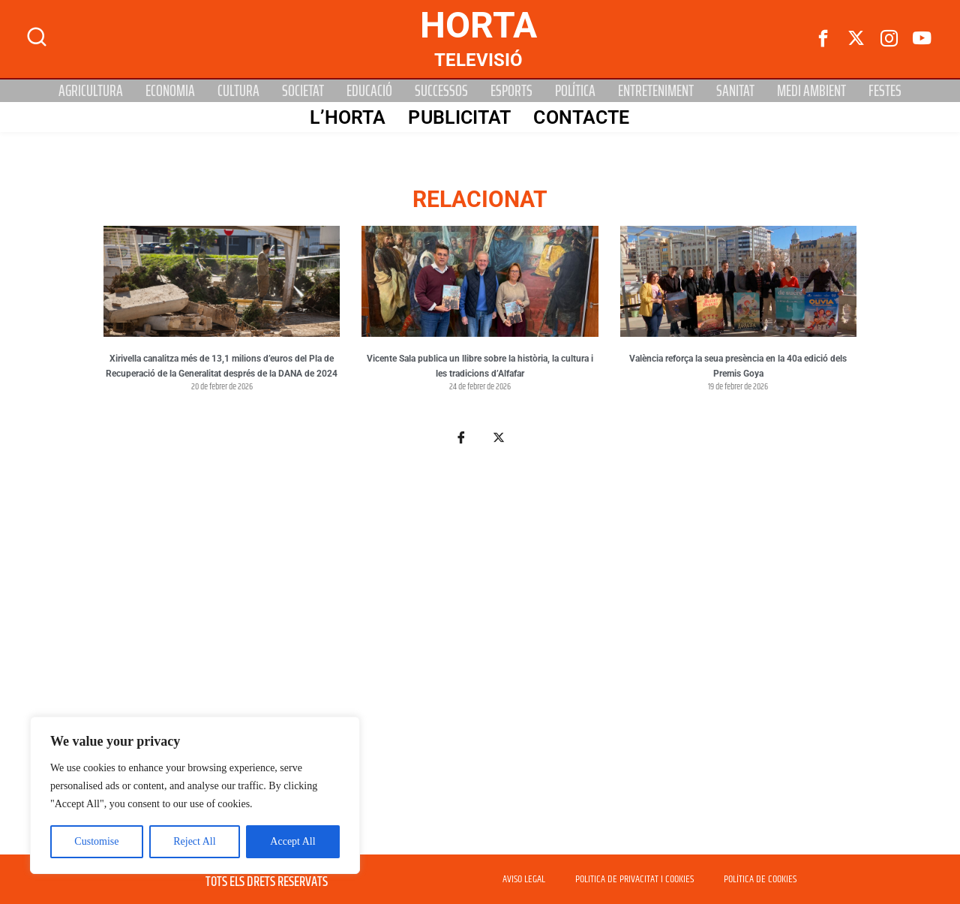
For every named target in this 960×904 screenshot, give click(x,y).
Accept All (292, 841)
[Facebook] (823, 39)
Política (575, 91)
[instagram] (889, 39)
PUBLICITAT (458, 117)
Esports (511, 91)
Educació (369, 91)
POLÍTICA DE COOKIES (760, 879)
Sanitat (735, 91)
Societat (303, 91)
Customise (96, 841)
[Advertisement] (480, 658)
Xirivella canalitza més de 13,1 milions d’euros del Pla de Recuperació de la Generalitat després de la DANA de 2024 (222, 366)
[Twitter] (856, 39)
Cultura (239, 91)
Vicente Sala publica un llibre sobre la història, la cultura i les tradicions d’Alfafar (480, 366)
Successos (441, 91)
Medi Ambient (811, 91)
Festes (885, 91)
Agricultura (90, 91)
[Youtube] (922, 39)
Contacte (580, 117)
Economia (170, 91)
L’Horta (347, 117)
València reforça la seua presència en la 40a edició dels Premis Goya (738, 366)
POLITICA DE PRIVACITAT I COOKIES (634, 879)
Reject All (194, 841)
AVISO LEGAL (523, 879)
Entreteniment (656, 91)
